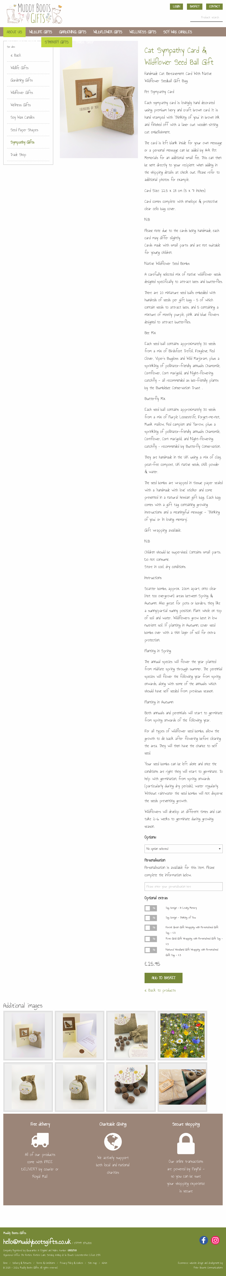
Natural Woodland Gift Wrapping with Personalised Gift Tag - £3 (192, 952)
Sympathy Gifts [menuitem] (57, 42)
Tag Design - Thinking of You (181, 917)
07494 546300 (83, 1243)
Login (176, 6)
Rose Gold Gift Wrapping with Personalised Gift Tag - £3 (194, 941)
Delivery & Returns (22, 1263)
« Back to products (160, 990)
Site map (92, 1263)
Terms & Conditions (45, 1263)
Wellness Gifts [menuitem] (142, 32)
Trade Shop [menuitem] (85, 42)
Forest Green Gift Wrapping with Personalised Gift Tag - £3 (192, 930)
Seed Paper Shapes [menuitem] (22, 42)
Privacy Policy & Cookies (71, 1263)
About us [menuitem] (14, 32)
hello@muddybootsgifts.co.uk (37, 1242)
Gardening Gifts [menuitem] (72, 32)
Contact (214, 6)
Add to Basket (163, 978)
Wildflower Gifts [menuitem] (107, 32)
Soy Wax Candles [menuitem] (177, 32)
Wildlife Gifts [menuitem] (40, 32)
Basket (194, 6)
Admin (104, 1263)
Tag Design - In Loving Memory (181, 908)
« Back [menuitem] (16, 55)
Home (5, 1263)
